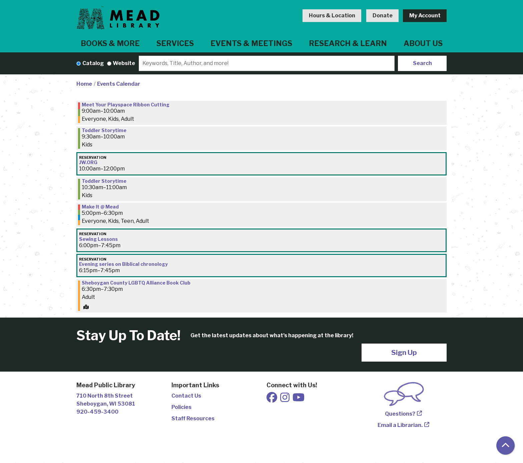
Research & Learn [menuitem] (348, 43)
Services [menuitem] (175, 43)
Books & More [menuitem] (110, 43)
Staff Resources (192, 418)
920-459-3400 (97, 412)
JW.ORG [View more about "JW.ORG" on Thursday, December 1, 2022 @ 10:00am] (88, 162)
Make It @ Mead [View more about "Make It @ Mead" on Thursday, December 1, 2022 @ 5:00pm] (100, 206)
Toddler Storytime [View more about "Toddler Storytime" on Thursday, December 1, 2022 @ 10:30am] (104, 181)
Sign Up (404, 352)
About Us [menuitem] (423, 43)
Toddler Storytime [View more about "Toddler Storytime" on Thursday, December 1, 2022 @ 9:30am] (104, 130)
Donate (383, 15)
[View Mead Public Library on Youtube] (299, 399)
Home (84, 84)
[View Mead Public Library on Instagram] (285, 399)
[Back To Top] (505, 445)
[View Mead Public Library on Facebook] (272, 399)
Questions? (400, 414)
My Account (425, 15)
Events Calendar (118, 84)
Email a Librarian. (400, 425)
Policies (181, 407)
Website (124, 63)
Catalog (93, 63)
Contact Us (186, 396)
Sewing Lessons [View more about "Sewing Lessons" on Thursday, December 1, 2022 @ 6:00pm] (98, 239)
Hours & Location (332, 15)
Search (422, 63)
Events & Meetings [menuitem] (251, 43)
